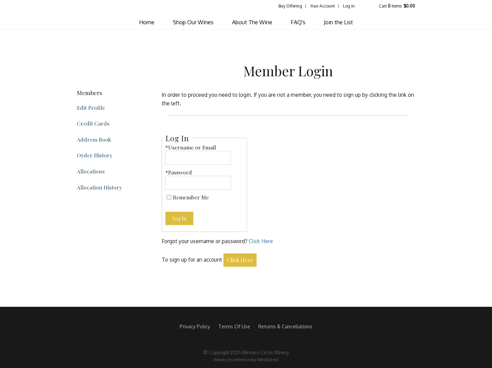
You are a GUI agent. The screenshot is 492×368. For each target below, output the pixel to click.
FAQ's (298, 22)
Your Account (322, 6)
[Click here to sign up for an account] (240, 260)
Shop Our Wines (193, 22)
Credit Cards (93, 123)
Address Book (94, 139)
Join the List (338, 22)
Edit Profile (91, 107)
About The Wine (252, 22)
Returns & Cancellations (285, 326)
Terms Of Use (234, 326)
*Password (178, 172)
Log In (349, 6)
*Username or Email (190, 147)
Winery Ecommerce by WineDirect (246, 359)
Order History (94, 155)
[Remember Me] (169, 197)
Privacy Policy (195, 326)
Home (146, 22)
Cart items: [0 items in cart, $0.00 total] (397, 6)
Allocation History (99, 187)
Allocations (91, 171)
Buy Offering (290, 6)
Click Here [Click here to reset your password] (261, 241)
